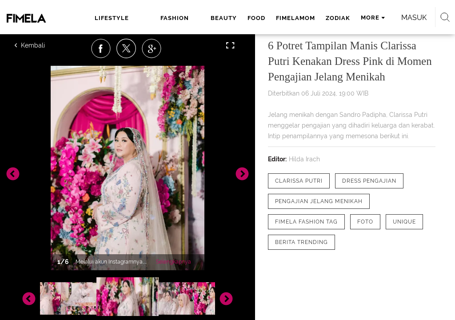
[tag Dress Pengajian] (369, 181)
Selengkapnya (173, 262)
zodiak (338, 18)
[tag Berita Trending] (301, 242)
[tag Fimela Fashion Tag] (306, 222)
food (256, 18)
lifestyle (112, 18)
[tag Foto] (365, 222)
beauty (224, 18)
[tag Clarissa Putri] (298, 181)
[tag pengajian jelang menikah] (318, 201)
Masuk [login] (414, 17)
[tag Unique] (404, 222)
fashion (174, 18)
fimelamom (295, 18)
